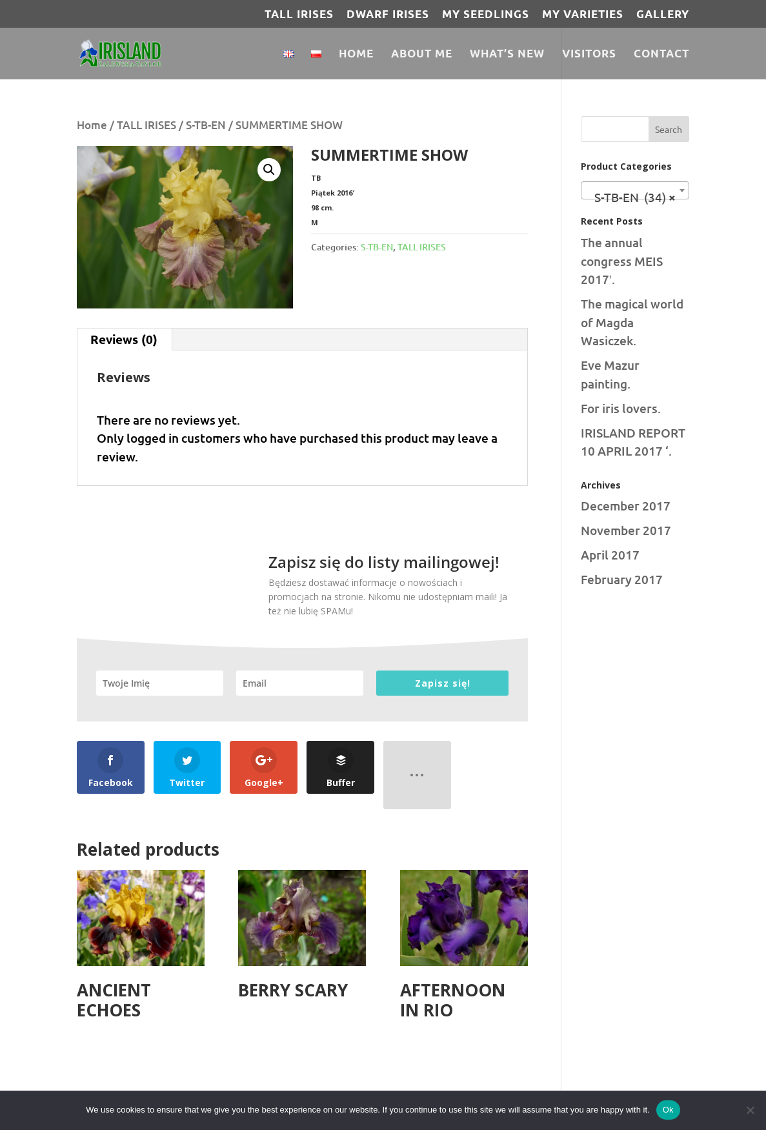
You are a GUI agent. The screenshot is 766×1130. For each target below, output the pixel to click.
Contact (661, 54)
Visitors (589, 54)
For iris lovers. (621, 408)
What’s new (507, 54)
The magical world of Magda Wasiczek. (632, 322)
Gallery (662, 14)
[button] (269, 169)
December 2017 (625, 506)
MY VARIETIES (582, 14)
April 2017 (610, 555)
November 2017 (626, 530)
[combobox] (635, 190)
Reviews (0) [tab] (123, 339)
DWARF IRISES (388, 14)
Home (356, 54)
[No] (749, 1110)
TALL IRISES (299, 14)
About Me (421, 54)
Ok (668, 1110)
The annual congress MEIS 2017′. (622, 260)
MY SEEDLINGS (485, 14)
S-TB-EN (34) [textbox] (631, 197)
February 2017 (622, 579)
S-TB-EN (206, 124)
